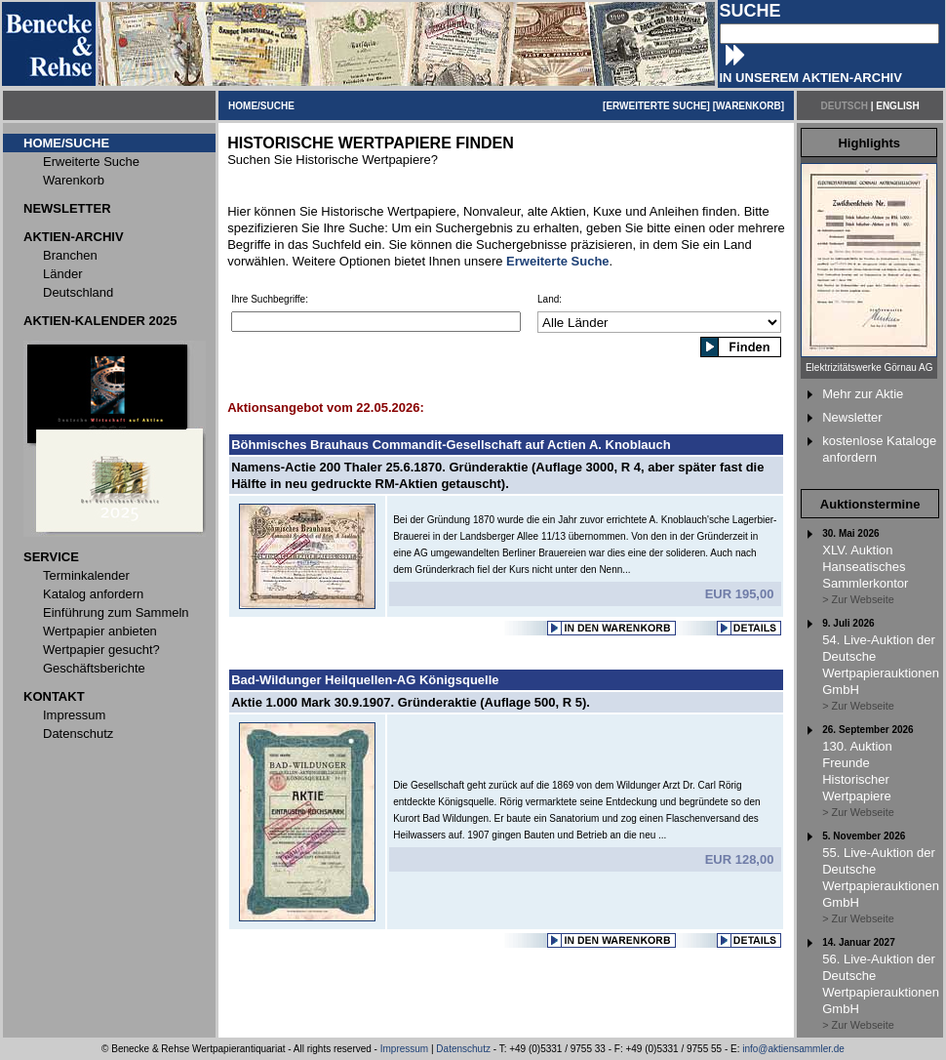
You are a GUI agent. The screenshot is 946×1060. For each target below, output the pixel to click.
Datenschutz (463, 1048)
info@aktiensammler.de (793, 1048)
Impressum (404, 1048)
